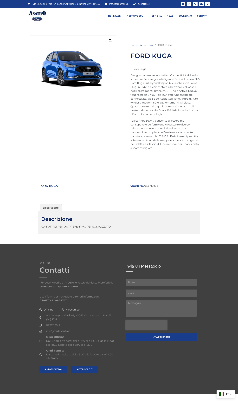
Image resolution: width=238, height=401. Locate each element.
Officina (157, 16)
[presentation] (146, 325)
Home (134, 45)
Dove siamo (185, 16)
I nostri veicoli (136, 16)
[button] (110, 41)
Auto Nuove (147, 45)
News (170, 16)
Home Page (114, 16)
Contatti (202, 16)
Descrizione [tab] (51, 207)
